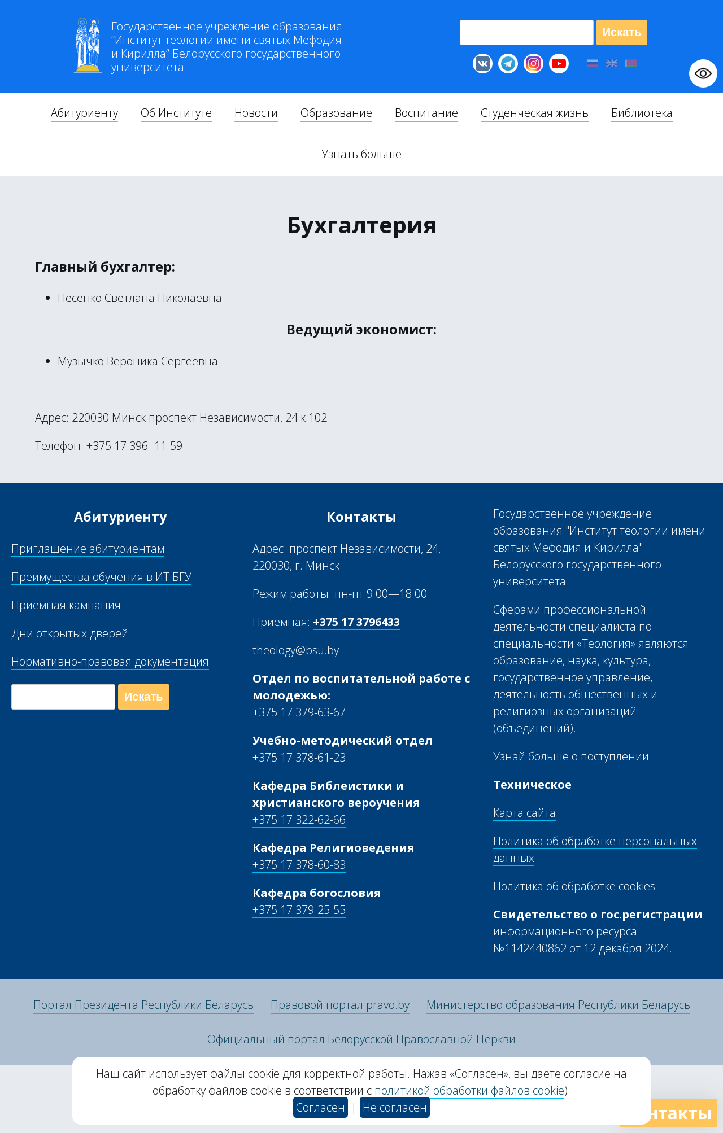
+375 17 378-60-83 (299, 864)
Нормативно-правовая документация (110, 661)
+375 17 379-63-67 (299, 712)
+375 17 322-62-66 (299, 819)
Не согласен (395, 1107)
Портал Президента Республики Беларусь (143, 1004)
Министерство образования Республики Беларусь (558, 1004)
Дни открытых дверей (69, 633)
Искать (622, 32)
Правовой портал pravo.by (340, 1004)
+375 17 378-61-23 (299, 757)
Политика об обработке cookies (574, 886)
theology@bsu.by (295, 650)
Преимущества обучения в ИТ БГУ (101, 576)
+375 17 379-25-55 (299, 909)
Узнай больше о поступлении (571, 756)
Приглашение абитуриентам (87, 548)
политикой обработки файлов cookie (469, 1090)
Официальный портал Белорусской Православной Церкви (361, 1039)
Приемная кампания (66, 605)
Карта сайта (524, 812)
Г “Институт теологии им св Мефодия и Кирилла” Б (226, 47)
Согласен (320, 1107)
